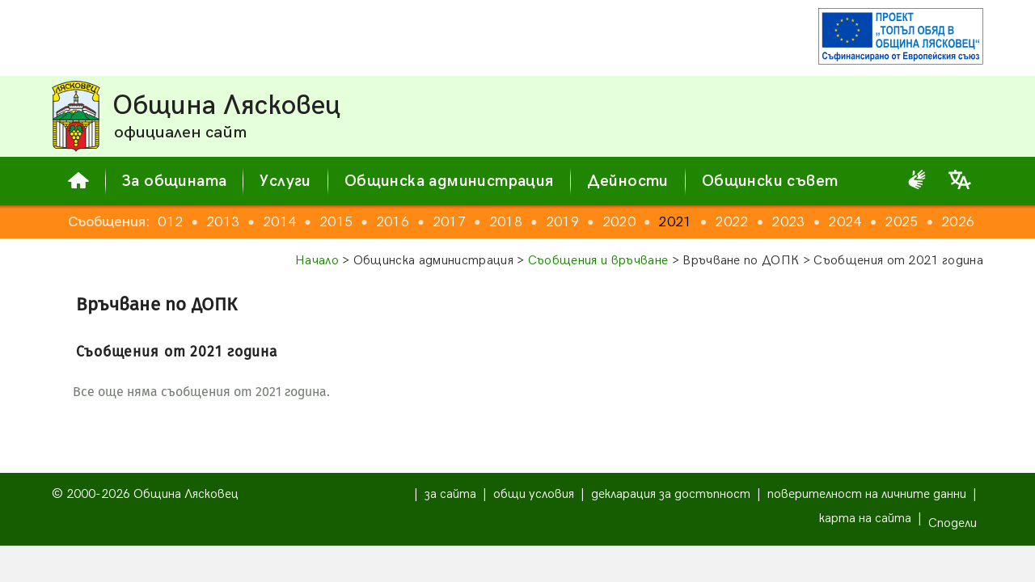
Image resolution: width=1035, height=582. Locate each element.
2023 (805, 221)
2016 (409, 221)
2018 (522, 221)
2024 (861, 221)
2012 (183, 221)
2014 (296, 221)
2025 (918, 221)
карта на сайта (865, 518)
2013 (239, 221)
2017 (466, 221)
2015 (353, 221)
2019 (579, 221)
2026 (974, 221)
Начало (317, 260)
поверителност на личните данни (866, 494)
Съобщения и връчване (598, 260)
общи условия (533, 494)
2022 (748, 221)
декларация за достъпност (670, 494)
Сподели (952, 523)
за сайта (450, 494)
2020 (636, 221)
